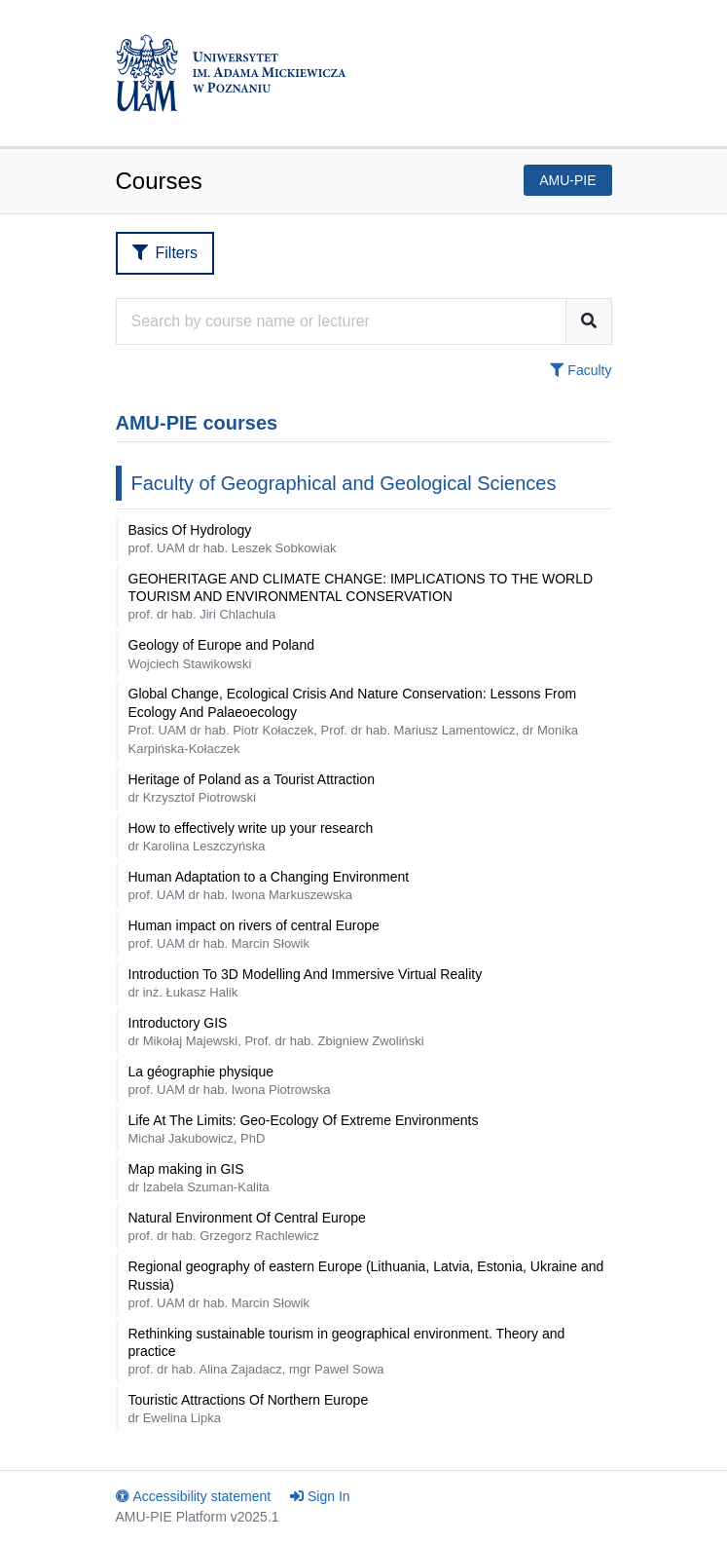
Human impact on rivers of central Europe (254, 934)
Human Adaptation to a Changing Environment (269, 885)
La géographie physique (229, 1080)
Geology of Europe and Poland (221, 653)
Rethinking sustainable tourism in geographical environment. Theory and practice (346, 1351)
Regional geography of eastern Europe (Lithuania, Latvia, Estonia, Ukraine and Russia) (366, 1284)
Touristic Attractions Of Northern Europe (248, 1408)
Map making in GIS (199, 1177)
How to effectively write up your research (251, 836)
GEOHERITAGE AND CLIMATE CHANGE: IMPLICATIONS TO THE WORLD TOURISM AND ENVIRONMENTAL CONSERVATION (361, 596)
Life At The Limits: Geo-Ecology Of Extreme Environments (303, 1129)
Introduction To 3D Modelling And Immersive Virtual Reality (305, 982)
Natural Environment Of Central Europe (247, 1226)
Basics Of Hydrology (232, 538)
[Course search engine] (341, 321)
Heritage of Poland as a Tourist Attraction (251, 788)
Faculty (580, 370)
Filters (165, 253)
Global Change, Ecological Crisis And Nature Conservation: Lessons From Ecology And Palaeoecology (353, 720)
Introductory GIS (276, 1031)
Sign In (320, 1496)
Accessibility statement (194, 1496)
